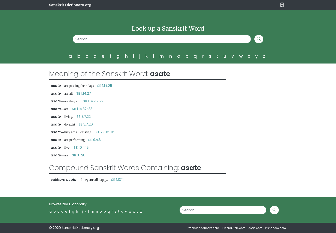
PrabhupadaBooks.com (203, 228)
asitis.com (255, 228)
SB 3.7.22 (83, 116)
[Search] (162, 39)
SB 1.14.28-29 (93, 101)
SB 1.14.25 (104, 85)
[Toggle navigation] (282, 5)
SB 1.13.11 (117, 179)
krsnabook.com (275, 228)
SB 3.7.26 (85, 124)
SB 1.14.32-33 (82, 108)
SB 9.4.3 (94, 139)
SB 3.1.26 (78, 155)
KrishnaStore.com (233, 228)
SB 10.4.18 (81, 147)
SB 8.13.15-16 (104, 132)
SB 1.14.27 (83, 93)
